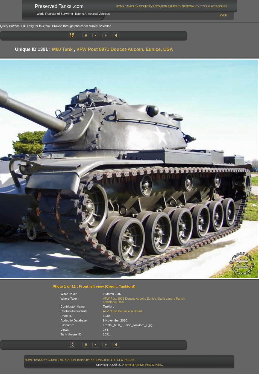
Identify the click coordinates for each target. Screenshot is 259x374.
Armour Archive (134, 364)
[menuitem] (120, 6)
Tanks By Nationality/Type (187, 6)
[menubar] (171, 6)
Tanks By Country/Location (146, 6)
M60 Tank (62, 49)
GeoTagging (217, 6)
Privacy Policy (153, 364)
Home (120, 6)
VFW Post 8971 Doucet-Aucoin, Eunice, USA (124, 49)
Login (223, 15)
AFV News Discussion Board (122, 311)
